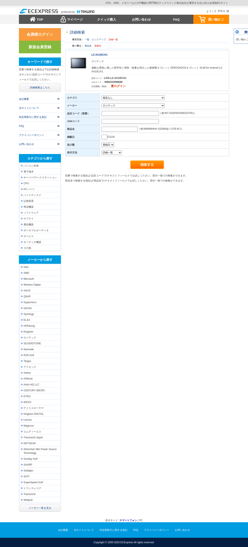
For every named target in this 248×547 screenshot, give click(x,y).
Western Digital (32, 284)
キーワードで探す (40, 62)
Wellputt (28, 500)
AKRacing (29, 325)
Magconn (29, 425)
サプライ (29, 218)
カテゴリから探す (40, 158)
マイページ (75, 19)
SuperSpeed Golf (33, 482)
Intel (26, 267)
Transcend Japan (33, 437)
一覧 (87, 39)
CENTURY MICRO (34, 390)
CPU (26, 183)
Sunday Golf (30, 458)
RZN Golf (29, 355)
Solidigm (28, 470)
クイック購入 (106, 19)
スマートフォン (128, 520)
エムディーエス (32, 431)
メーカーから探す (40, 259)
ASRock (28, 378)
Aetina (27, 372)
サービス (29, 236)
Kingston (28, 331)
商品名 (88, 45)
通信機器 (29, 224)
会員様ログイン (40, 34)
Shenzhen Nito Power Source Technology (40, 451)
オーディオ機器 (32, 242)
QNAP (27, 296)
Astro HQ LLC (31, 384)
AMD (26, 273)
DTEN (27, 396)
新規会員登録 (40, 47)
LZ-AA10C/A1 (99, 54)
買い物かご (216, 19)
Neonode (29, 349)
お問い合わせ (141, 19)
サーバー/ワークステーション (40, 177)
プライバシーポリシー (31, 135)
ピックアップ (99, 39)
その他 (27, 248)
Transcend (29, 494)
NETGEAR (30, 443)
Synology (29, 314)
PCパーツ (29, 189)
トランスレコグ (32, 488)
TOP (40, 19)
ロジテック (30, 337)
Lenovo (28, 419)
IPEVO (27, 402)
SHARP (28, 464)
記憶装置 (29, 201)
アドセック (30, 367)
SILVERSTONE (32, 343)
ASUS (27, 290)
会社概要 (24, 99)
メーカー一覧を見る (40, 508)
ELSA (27, 320)
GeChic (28, 308)
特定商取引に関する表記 (33, 117)
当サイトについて (29, 108)
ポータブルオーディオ (36, 230)
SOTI (26, 476)
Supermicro (30, 302)
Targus (27, 361)
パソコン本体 (31, 165)
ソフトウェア (31, 212)
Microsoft (29, 278)
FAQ (176, 19)
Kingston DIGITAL (34, 414)
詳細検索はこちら (40, 87)
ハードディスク (32, 195)
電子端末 (29, 171)
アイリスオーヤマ (34, 408)
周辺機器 (29, 206)
